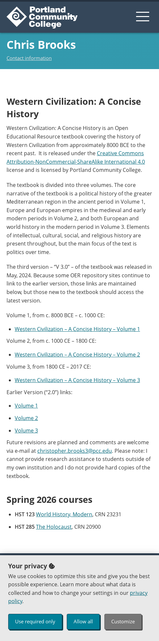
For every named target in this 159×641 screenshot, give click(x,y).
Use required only (35, 621)
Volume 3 (26, 430)
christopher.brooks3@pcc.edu (74, 450)
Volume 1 (26, 405)
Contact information (29, 58)
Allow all (83, 621)
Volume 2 (26, 418)
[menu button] (142, 16)
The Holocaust (54, 526)
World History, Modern (64, 514)
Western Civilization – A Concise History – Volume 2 (77, 354)
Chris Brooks (41, 44)
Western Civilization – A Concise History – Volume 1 (77, 329)
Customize (123, 621)
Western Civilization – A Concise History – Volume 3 (77, 380)
